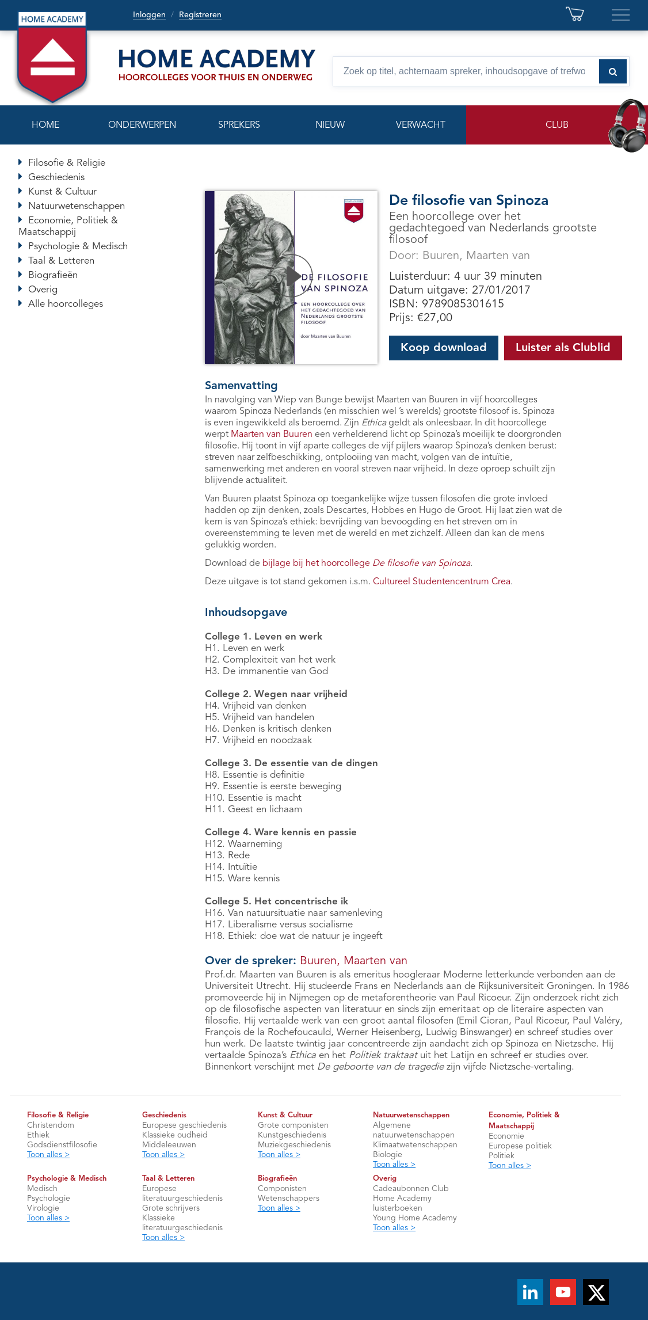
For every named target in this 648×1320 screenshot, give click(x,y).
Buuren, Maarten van (476, 256)
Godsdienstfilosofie (62, 1145)
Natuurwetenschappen (76, 206)
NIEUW (330, 125)
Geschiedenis (56, 177)
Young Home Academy (415, 1218)
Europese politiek (520, 1146)
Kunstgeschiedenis (292, 1135)
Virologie (43, 1208)
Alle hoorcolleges (65, 304)
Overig (43, 290)
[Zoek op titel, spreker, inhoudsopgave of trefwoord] (481, 71)
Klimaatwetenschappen (415, 1145)
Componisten (282, 1189)
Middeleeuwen (169, 1145)
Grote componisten (293, 1125)
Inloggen (149, 15)
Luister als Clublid (563, 348)
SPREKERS (239, 125)
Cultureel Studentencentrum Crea (441, 582)
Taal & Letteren (61, 261)
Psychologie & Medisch (78, 247)
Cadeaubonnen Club (411, 1189)
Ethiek (38, 1135)
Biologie (387, 1155)
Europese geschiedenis (184, 1125)
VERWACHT (420, 125)
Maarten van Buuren (271, 434)
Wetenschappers (288, 1199)
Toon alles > (48, 1155)
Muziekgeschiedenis (294, 1145)
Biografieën (53, 275)
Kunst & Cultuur (62, 192)
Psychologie (48, 1199)
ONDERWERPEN (142, 125)
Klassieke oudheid (175, 1135)
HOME (45, 125)
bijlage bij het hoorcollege (366, 563)
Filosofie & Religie (66, 163)
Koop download (444, 348)
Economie (506, 1136)
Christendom (50, 1125)
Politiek (501, 1156)
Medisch (42, 1189)
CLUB (557, 125)
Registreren (200, 15)
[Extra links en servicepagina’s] (621, 15)
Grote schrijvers (171, 1208)
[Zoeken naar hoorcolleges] (613, 71)
